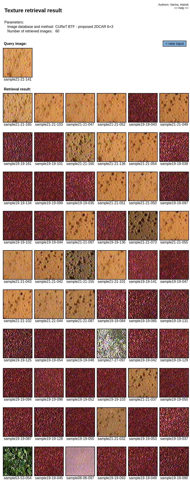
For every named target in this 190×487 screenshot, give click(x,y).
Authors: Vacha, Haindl (173, 4)
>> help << (181, 8)
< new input (174, 44)
